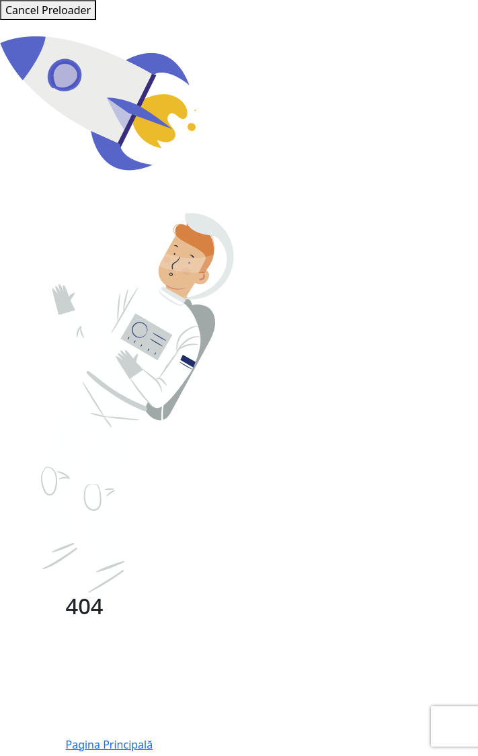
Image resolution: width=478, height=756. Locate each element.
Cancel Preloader (48, 10)
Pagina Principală (109, 744)
